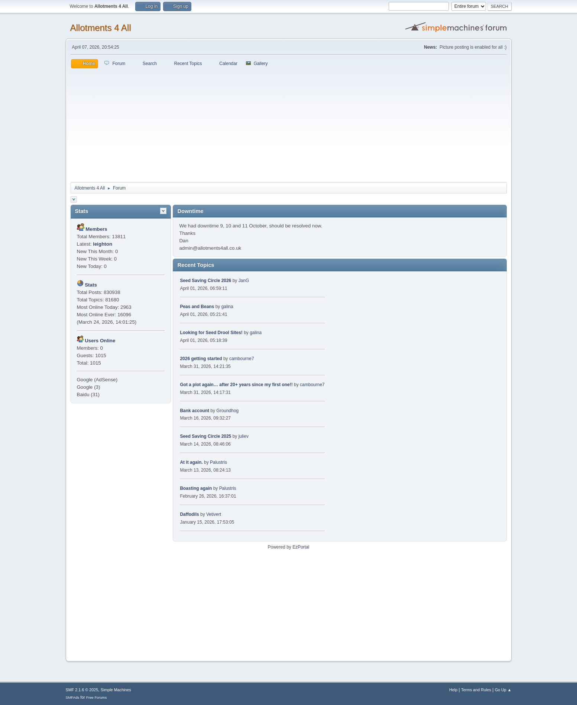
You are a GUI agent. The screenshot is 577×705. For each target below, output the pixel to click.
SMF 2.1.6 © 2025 (82, 690)
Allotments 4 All (100, 28)
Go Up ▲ (503, 690)
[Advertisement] (289, 124)
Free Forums (96, 697)
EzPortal (300, 547)
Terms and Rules (476, 690)
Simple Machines (116, 690)
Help (453, 690)
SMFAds (73, 697)
